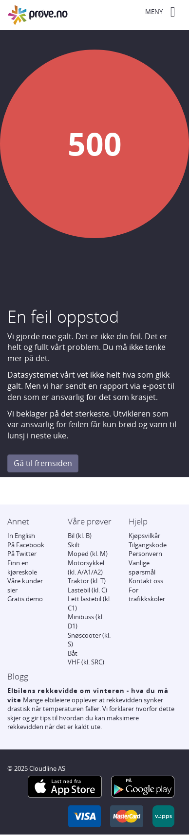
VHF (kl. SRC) (86, 662)
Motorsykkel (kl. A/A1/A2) (86, 567)
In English (21, 535)
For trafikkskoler (147, 595)
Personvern (145, 553)
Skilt (74, 544)
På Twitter (22, 553)
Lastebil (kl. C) (87, 590)
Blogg (17, 676)
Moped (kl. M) (88, 553)
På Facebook (25, 544)
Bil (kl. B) (80, 535)
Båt (72, 653)
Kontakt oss (146, 580)
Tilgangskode (148, 544)
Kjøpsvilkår (144, 535)
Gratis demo (25, 598)
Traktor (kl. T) (87, 580)
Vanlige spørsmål (142, 567)
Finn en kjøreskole (22, 567)
